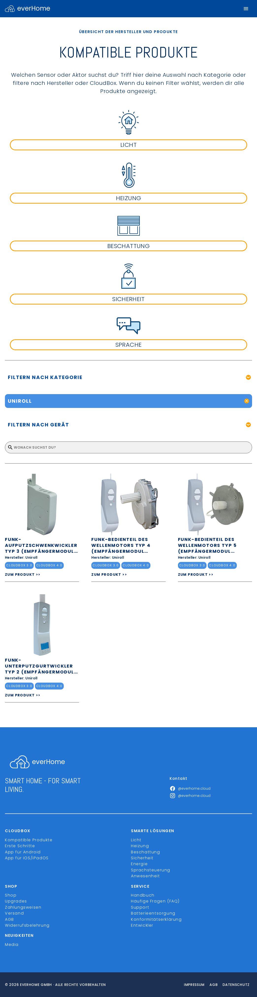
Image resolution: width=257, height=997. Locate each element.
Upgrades (16, 901)
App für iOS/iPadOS (27, 858)
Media (12, 944)
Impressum (194, 984)
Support (140, 907)
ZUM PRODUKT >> (23, 574)
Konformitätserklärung (156, 919)
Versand (14, 913)
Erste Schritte (20, 846)
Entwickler (142, 925)
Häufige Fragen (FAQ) (155, 901)
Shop (10, 895)
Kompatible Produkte (28, 840)
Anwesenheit (145, 876)
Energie (139, 864)
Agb (213, 984)
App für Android (23, 852)
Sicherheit (142, 858)
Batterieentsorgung (153, 913)
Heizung (140, 846)
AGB (9, 919)
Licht (136, 840)
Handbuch (143, 895)
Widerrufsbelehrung (27, 925)
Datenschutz (236, 984)
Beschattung (145, 852)
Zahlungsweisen (23, 907)
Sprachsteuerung (150, 870)
